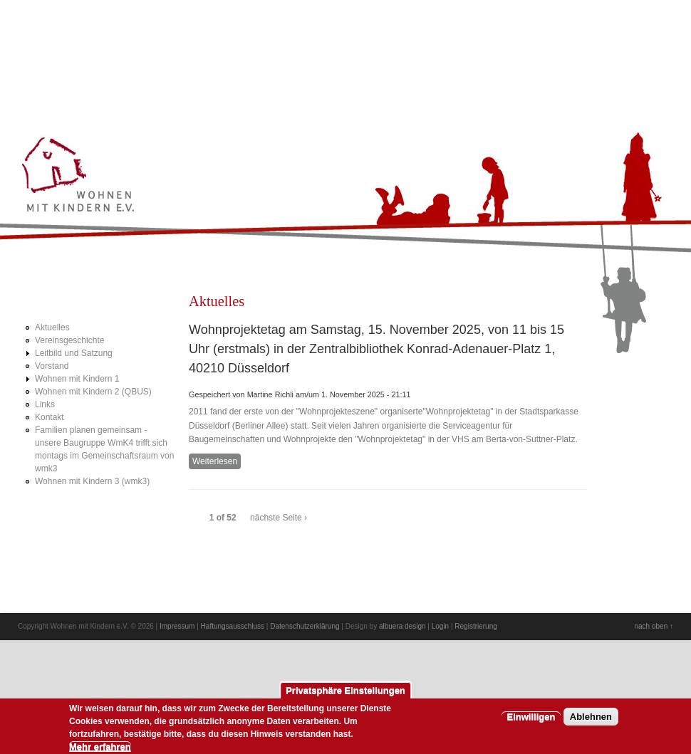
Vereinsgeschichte (69, 340)
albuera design (402, 626)
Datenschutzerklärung (304, 626)
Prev (619, 25)
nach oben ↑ (654, 626)
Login (440, 626)
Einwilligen (531, 721)
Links (45, 404)
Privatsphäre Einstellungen (345, 695)
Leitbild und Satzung (74, 353)
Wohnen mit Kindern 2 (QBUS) (93, 392)
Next (644, 25)
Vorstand (51, 366)
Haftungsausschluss (233, 626)
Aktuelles (52, 328)
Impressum (177, 626)
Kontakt (49, 417)
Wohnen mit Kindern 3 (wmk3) (92, 481)
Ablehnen (591, 721)
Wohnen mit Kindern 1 (77, 379)
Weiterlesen (216, 462)
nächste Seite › (278, 518)
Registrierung (475, 626)
